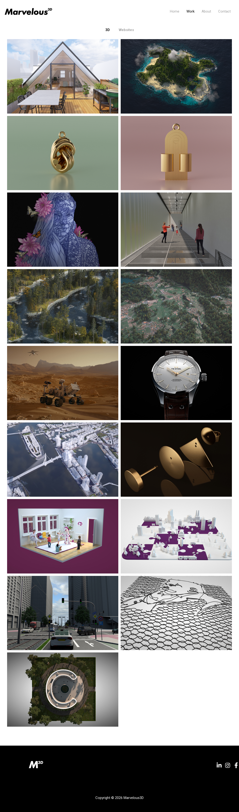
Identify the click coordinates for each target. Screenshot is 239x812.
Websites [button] (126, 30)
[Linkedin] (219, 765)
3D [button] (107, 30)
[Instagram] (227, 765)
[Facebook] (236, 765)
